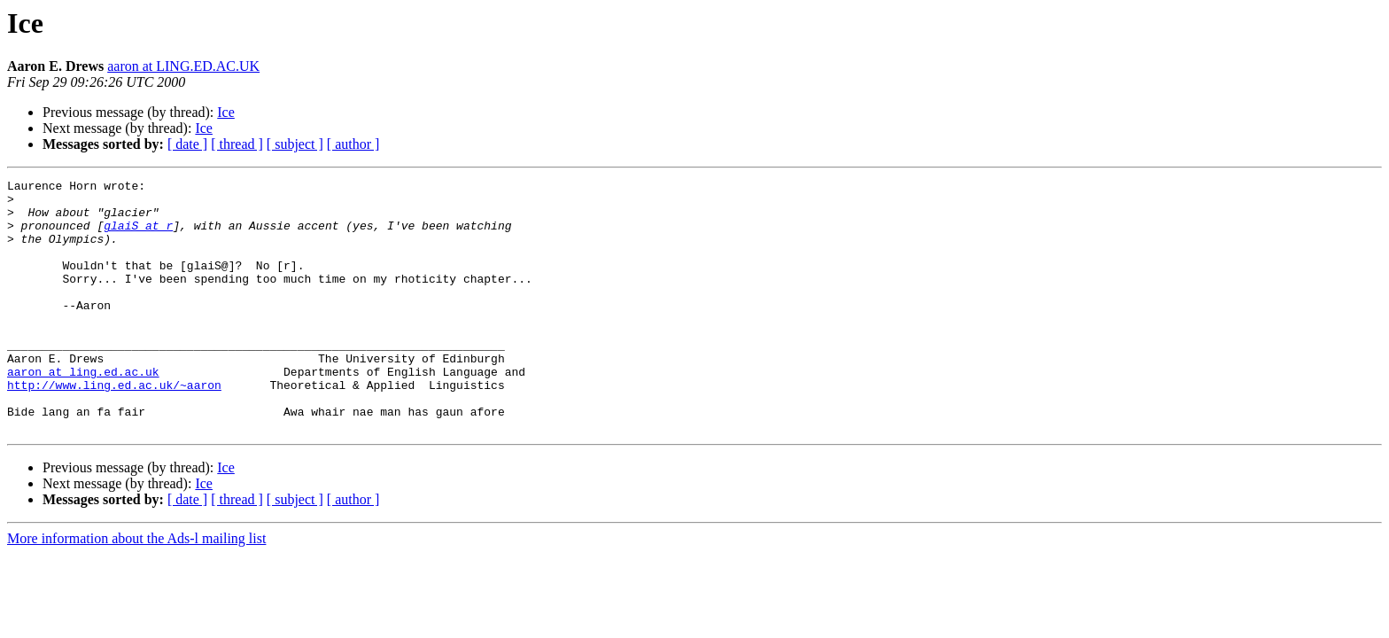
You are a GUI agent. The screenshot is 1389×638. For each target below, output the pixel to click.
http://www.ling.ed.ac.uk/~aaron (114, 427)
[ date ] (187, 144)
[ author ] (353, 144)
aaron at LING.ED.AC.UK (183, 66)
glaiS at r (138, 236)
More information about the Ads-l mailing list (136, 588)
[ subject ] (295, 144)
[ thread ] (237, 144)
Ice (226, 112)
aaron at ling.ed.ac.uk (83, 411)
